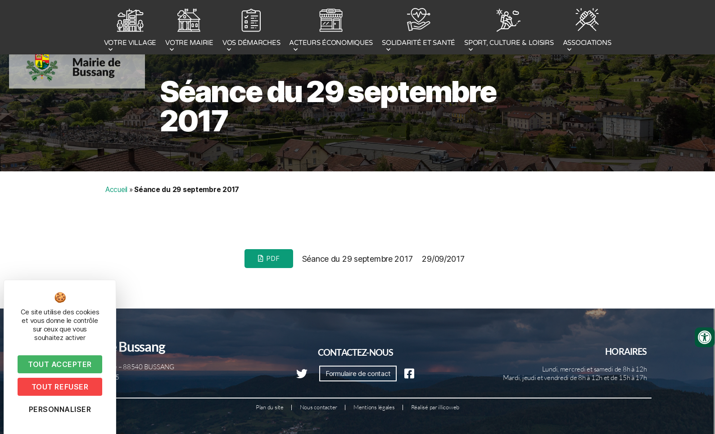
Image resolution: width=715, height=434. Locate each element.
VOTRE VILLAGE (130, 28)
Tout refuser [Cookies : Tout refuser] (60, 386)
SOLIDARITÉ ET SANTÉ (418, 28)
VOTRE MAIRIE (189, 28)
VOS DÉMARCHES (251, 28)
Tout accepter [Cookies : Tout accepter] (60, 364)
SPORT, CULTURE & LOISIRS (509, 28)
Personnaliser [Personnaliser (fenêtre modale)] (60, 409)
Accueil (116, 189)
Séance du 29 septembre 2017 (328, 106)
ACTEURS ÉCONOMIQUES (331, 28)
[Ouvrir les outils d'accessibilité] (705, 337)
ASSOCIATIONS (587, 28)
